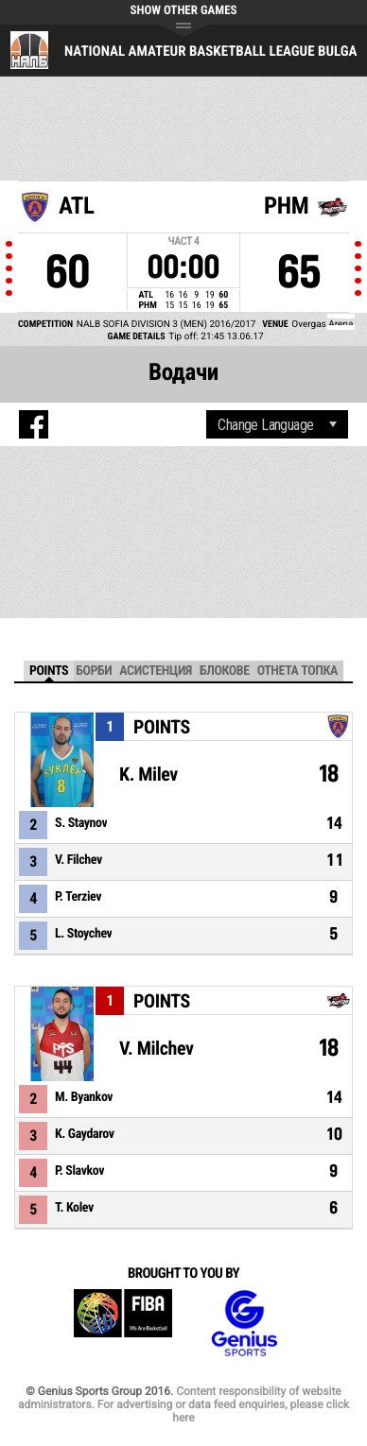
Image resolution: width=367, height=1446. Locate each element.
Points (48, 671)
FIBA (123, 1323)
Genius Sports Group (244, 1323)
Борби (94, 671)
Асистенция (155, 671)
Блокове (225, 671)
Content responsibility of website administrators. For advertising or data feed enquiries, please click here (183, 1404)
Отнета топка (297, 671)
